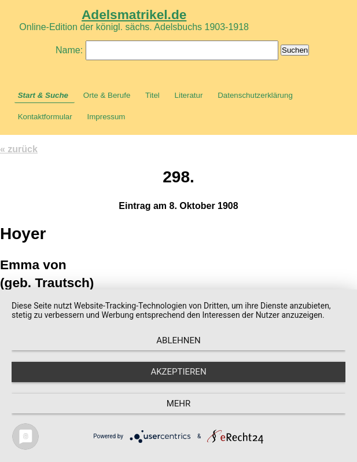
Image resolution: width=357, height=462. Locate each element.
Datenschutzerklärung (255, 95)
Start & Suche (43, 95)
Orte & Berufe (107, 95)
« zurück (19, 149)
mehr (179, 403)
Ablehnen (178, 340)
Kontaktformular (45, 116)
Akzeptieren (178, 371)
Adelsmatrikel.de (134, 14)
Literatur (189, 95)
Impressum (106, 116)
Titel (152, 95)
